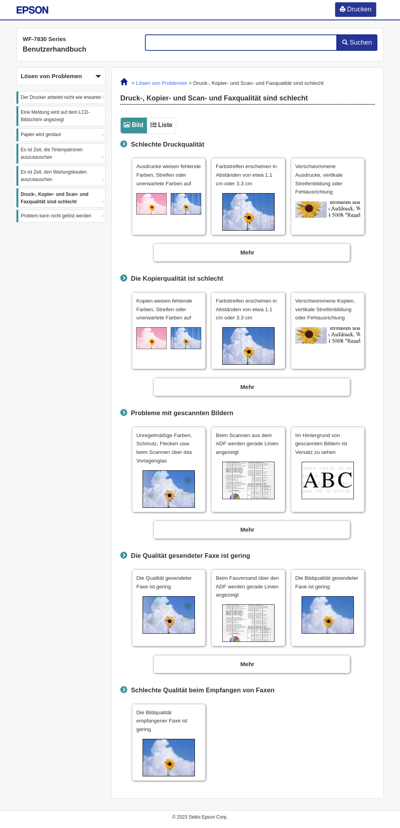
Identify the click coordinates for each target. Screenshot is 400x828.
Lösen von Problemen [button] (61, 76)
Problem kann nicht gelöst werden (56, 216)
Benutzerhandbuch (54, 49)
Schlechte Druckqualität (167, 144)
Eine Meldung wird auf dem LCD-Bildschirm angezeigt (55, 115)
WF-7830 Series (44, 39)
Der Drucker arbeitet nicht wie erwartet (61, 97)
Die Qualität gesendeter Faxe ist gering (190, 555)
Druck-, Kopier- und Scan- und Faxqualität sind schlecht (54, 198)
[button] (60, 76)
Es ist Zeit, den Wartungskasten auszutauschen (54, 175)
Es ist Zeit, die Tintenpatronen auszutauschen (52, 153)
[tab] (133, 125)
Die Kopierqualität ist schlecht (177, 278)
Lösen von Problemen (161, 83)
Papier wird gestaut (41, 134)
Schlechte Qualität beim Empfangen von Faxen (203, 690)
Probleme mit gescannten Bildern (182, 412)
